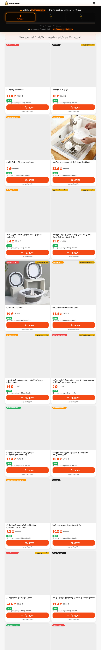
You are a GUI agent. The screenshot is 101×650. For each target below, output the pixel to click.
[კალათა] (93, 3)
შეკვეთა (27, 107)
